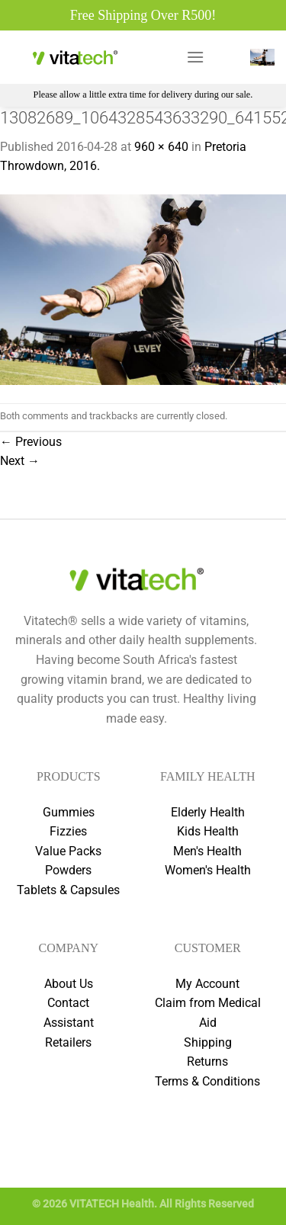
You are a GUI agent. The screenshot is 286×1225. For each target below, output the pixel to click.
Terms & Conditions (207, 1081)
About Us (68, 983)
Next (20, 461)
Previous (31, 442)
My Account (207, 983)
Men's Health (207, 851)
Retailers (68, 1042)
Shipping (208, 1042)
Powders (68, 870)
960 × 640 (161, 146)
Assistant (68, 1022)
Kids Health (208, 831)
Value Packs (68, 851)
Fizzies (68, 831)
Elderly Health (208, 812)
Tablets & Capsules (68, 890)
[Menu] (195, 56)
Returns (207, 1061)
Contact (68, 1003)
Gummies (69, 812)
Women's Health (208, 870)
